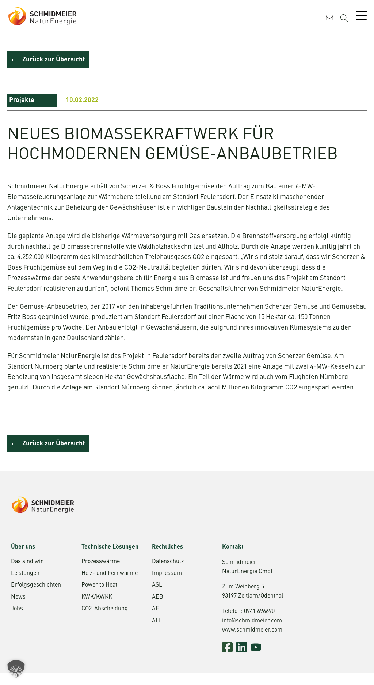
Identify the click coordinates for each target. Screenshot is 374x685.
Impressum (167, 574)
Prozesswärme (100, 562)
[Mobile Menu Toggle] (361, 15)
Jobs (17, 610)
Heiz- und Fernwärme (109, 574)
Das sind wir (27, 562)
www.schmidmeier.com (252, 631)
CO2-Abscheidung (104, 610)
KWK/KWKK (96, 598)
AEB (157, 598)
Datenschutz (168, 562)
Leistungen (25, 574)
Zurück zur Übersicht (53, 59)
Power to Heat (99, 586)
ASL (157, 586)
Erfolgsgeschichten (36, 586)
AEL (157, 610)
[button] (16, 669)
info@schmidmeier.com (252, 621)
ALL (157, 621)
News (18, 598)
